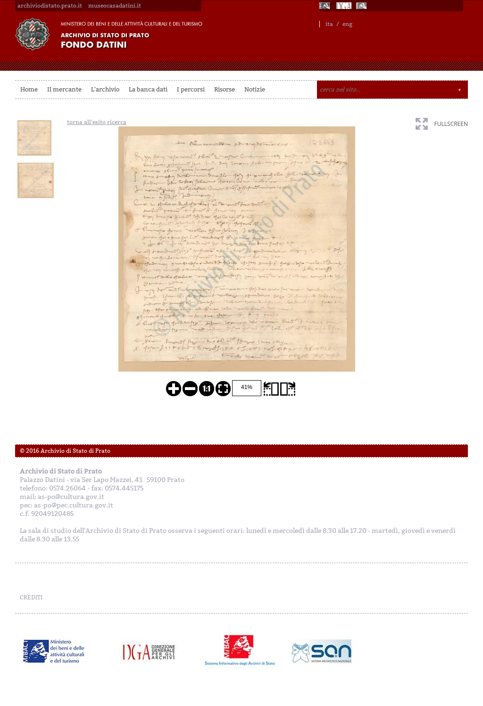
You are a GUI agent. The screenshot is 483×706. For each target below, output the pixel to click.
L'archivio (105, 89)
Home (29, 89)
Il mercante (64, 89)
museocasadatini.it (114, 5)
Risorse (224, 89)
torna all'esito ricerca (96, 122)
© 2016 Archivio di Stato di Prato (65, 451)
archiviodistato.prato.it (49, 5)
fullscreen (451, 124)
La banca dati (148, 89)
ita (329, 24)
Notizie (254, 89)
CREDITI (31, 597)
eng (347, 24)
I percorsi (191, 89)
